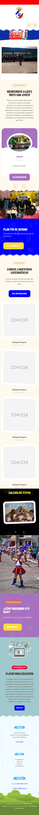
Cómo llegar (19, 742)
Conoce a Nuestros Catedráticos (19, 271)
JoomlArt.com (27, 803)
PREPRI (19, 157)
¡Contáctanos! (12, 627)
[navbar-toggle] (34, 25)
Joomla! (4, 806)
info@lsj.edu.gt (21, 788)
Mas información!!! (19, 293)
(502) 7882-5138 (21, 784)
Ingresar (19, 708)
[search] (29, 25)
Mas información (19, 177)
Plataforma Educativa (19, 674)
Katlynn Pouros (19, 342)
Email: (15, 788)
